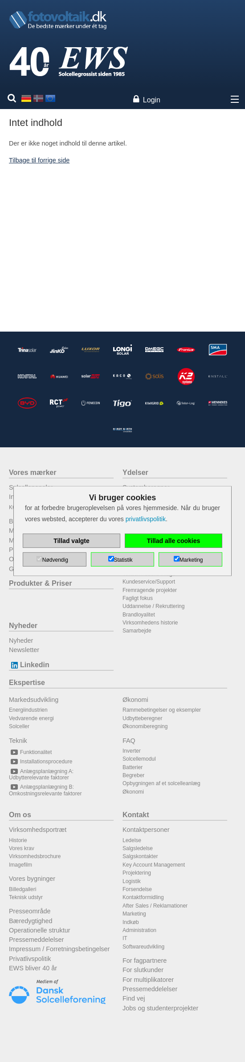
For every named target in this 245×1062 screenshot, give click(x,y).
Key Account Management (153, 865)
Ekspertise (27, 682)
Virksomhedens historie (150, 623)
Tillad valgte (71, 541)
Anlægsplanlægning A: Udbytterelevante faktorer (41, 774)
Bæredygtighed (31, 920)
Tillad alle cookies (173, 541)
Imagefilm (20, 865)
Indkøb (130, 922)
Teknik (18, 740)
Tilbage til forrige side (39, 160)
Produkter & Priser (40, 583)
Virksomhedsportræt (37, 829)
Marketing (134, 914)
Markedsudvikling (33, 699)
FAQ (128, 740)
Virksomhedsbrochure (35, 856)
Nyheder (23, 625)
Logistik (131, 881)
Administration (139, 930)
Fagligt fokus (137, 598)
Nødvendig (55, 560)
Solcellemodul (139, 759)
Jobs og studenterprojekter (160, 1008)
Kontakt (135, 815)
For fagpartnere (144, 960)
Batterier (132, 767)
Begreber (133, 775)
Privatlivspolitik (30, 958)
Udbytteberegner (142, 718)
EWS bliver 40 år (33, 968)
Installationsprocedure (40, 761)
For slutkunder (142, 969)
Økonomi (135, 699)
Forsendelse (137, 889)
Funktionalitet (30, 752)
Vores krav (21, 848)
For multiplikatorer (148, 979)
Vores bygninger (32, 878)
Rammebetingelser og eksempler (161, 710)
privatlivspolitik (146, 519)
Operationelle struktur (39, 930)
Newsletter (24, 649)
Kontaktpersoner (146, 829)
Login (151, 100)
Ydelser (135, 472)
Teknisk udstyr (26, 897)
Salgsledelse (137, 848)
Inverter (131, 751)
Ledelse (131, 840)
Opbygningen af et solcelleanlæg (161, 783)
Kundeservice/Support (148, 582)
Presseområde (30, 911)
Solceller (19, 726)
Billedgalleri (22, 889)
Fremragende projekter (149, 590)
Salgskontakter (140, 856)
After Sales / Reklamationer (155, 906)
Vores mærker (32, 472)
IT (124, 938)
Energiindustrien (28, 710)
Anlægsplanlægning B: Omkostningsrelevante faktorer (45, 790)
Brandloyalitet (138, 615)
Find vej (133, 998)
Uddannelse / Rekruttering (153, 606)
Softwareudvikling (143, 947)
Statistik (123, 560)
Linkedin (29, 665)
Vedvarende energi (31, 718)
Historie (18, 840)
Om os (20, 815)
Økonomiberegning (144, 726)
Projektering (136, 873)
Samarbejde (136, 631)
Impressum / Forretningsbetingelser (59, 949)
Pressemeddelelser (36, 939)
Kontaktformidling (143, 897)
